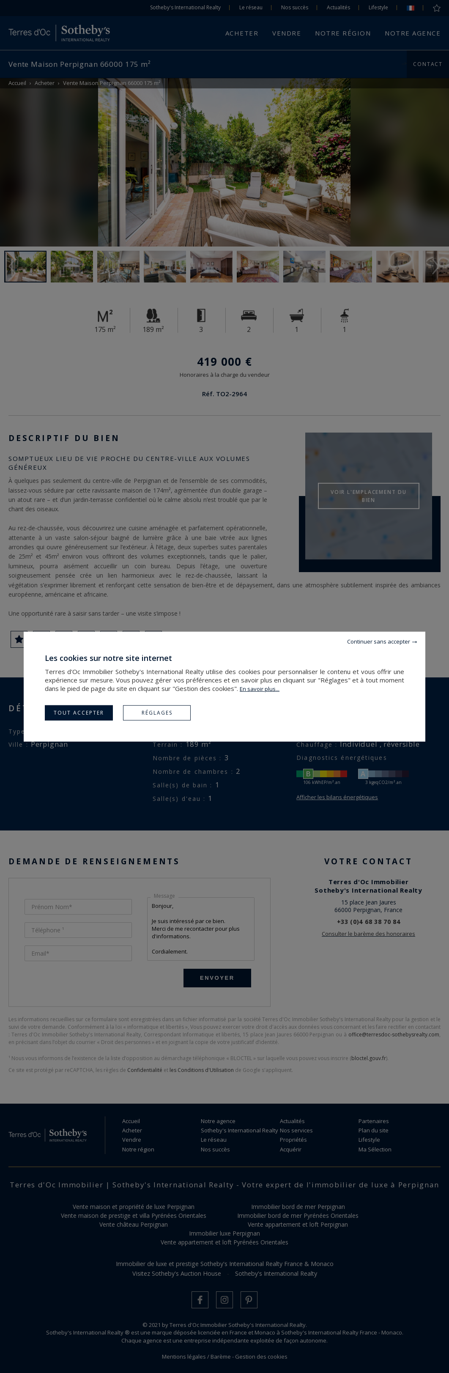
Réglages (157, 712)
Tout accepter (79, 712)
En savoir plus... (259, 688)
